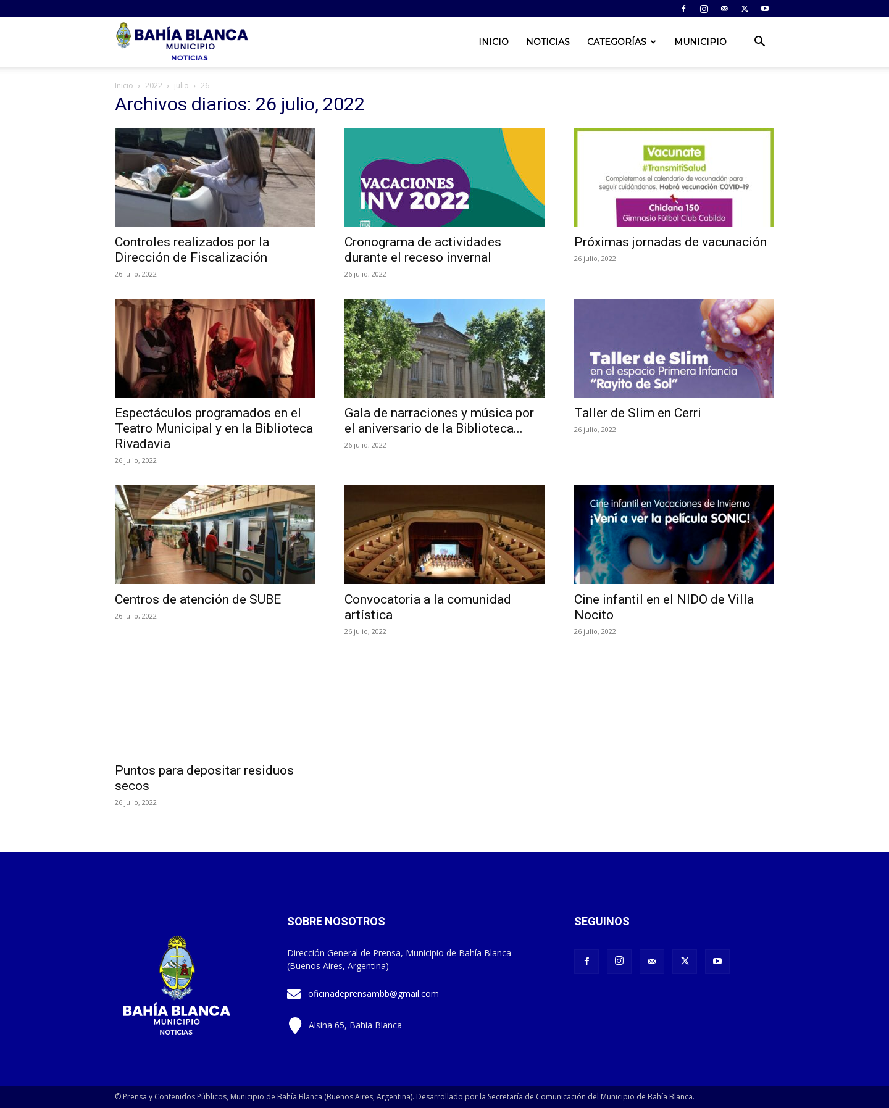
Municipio (700, 42)
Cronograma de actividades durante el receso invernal (422, 250)
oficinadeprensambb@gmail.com (373, 993)
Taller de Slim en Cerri (637, 413)
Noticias (548, 42)
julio (181, 85)
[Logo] (183, 42)
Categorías (621, 42)
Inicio (493, 42)
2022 (153, 85)
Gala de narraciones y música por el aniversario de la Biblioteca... (439, 421)
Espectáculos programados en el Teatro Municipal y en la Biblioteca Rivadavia (214, 428)
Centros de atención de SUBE (198, 599)
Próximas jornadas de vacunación (670, 242)
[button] (759, 43)
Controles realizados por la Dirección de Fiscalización (192, 250)
